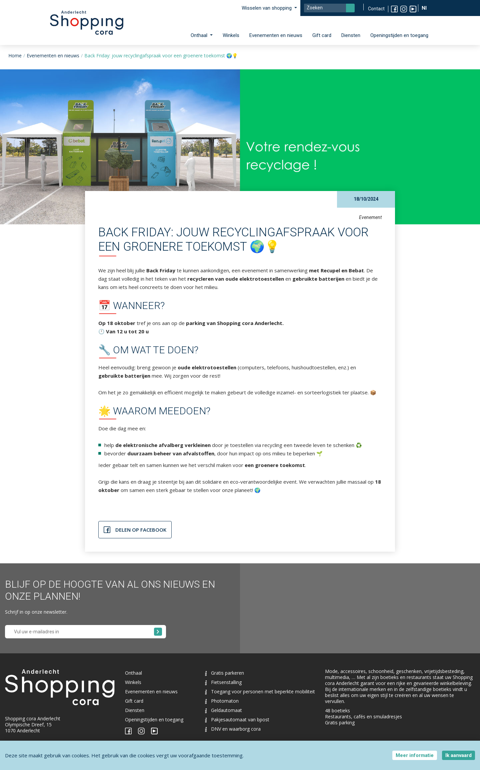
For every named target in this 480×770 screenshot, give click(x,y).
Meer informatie (415, 755)
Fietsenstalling (223, 682)
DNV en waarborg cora (233, 729)
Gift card (321, 35)
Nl (425, 8)
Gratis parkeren (224, 673)
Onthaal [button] (200, 35)
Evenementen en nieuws (275, 35)
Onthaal (133, 673)
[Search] (329, 8)
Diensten (350, 35)
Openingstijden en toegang (399, 35)
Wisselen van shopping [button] (267, 8)
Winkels (231, 35)
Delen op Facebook (140, 529)
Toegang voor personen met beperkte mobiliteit (260, 691)
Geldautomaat (223, 710)
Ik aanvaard (458, 755)
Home (15, 55)
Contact (376, 8)
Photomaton (222, 701)
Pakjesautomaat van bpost (237, 719)
